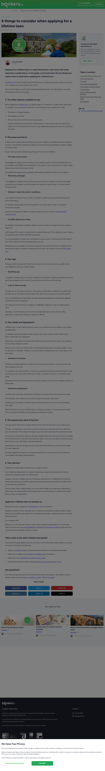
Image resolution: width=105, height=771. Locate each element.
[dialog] (52, 385)
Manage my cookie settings (15, 763)
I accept (42, 763)
